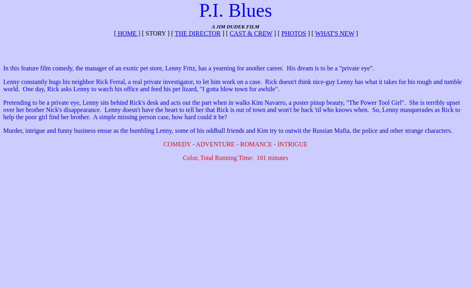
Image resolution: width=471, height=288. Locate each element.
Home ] (128, 33)
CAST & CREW (251, 33)
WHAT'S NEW (334, 33)
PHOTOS (293, 33)
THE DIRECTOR (198, 33)
